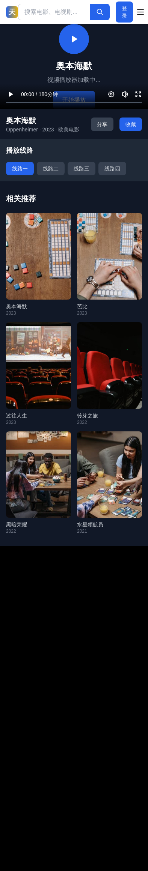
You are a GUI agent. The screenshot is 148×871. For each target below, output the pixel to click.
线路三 (81, 169)
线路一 (20, 169)
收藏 (130, 124)
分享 (102, 124)
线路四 (112, 169)
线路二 (51, 169)
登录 (124, 12)
